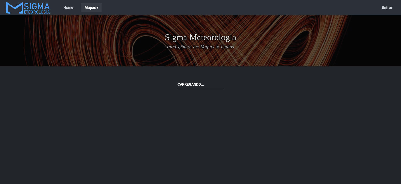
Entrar (387, 8)
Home (68, 8)
